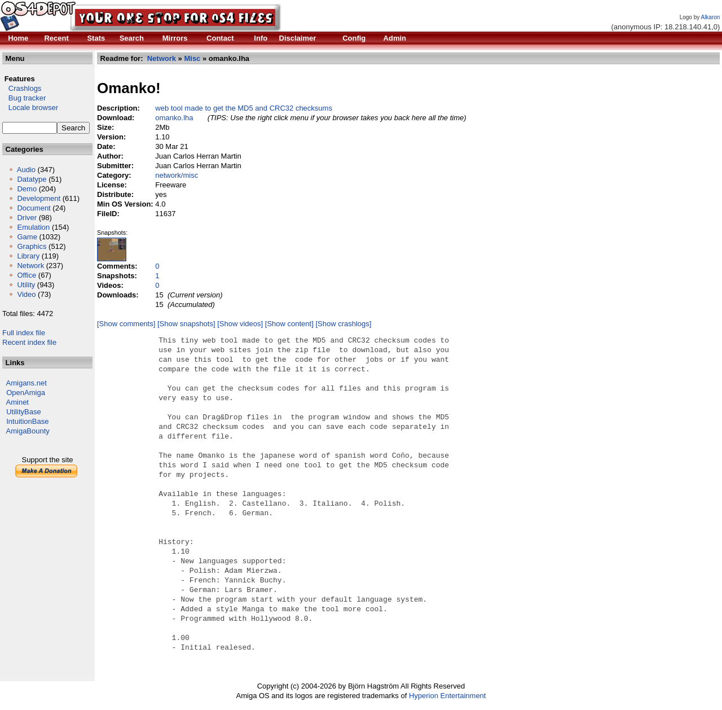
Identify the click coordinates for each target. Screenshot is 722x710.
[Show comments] (126, 323)
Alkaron (710, 17)
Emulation (33, 227)
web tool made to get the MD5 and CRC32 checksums (243, 108)
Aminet (17, 402)
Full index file (23, 332)
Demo (27, 189)
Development (38, 198)
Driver (27, 217)
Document (33, 208)
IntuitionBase (27, 421)
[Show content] (289, 323)
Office (26, 275)
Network (30, 265)
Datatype (31, 179)
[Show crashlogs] (343, 323)
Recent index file (29, 342)
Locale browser (30, 107)
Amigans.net (26, 383)
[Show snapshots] (186, 323)
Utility (26, 285)
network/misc (176, 175)
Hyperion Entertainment (447, 695)
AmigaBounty (28, 431)
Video (26, 294)
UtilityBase (23, 411)
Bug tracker (24, 98)
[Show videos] (240, 323)
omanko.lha (174, 117)
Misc (192, 58)
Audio (26, 169)
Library (28, 256)
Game (27, 237)
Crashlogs (21, 88)
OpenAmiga (25, 392)
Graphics (31, 246)
